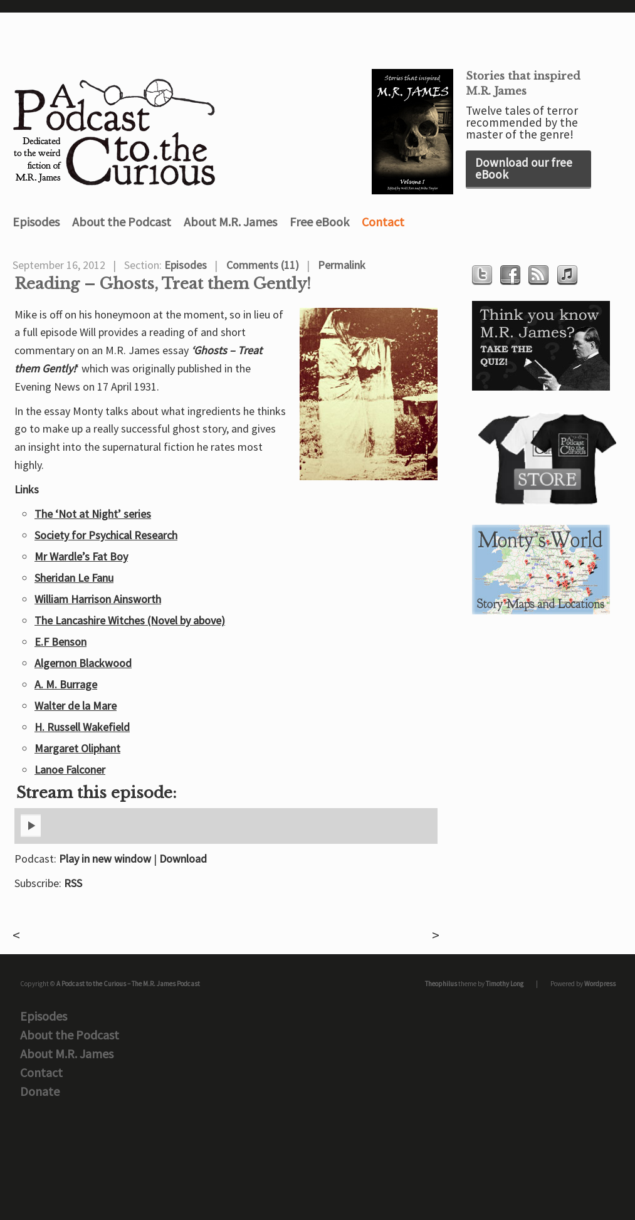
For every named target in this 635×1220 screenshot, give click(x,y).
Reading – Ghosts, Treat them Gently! (162, 284)
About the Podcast (121, 221)
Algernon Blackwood (83, 663)
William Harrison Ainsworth (97, 599)
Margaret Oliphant (77, 748)
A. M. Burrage (65, 684)
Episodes (36, 221)
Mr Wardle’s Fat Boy (81, 556)
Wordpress (600, 983)
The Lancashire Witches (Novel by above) (129, 620)
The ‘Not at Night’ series (92, 514)
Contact (383, 221)
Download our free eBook (523, 168)
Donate (40, 1091)
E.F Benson (60, 641)
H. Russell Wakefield (82, 727)
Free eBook (319, 221)
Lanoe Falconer (69, 769)
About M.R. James (230, 221)
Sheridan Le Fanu (73, 578)
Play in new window (105, 858)
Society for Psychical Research (105, 535)
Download (183, 858)
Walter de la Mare (75, 705)
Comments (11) (262, 265)
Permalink (341, 265)
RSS (73, 883)
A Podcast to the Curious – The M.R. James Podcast (128, 983)
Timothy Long (504, 983)
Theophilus (441, 983)
